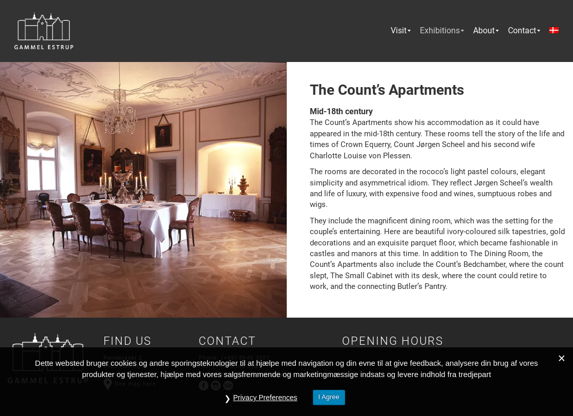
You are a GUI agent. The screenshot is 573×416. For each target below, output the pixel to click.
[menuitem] (398, 31)
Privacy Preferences (265, 397)
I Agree (329, 397)
